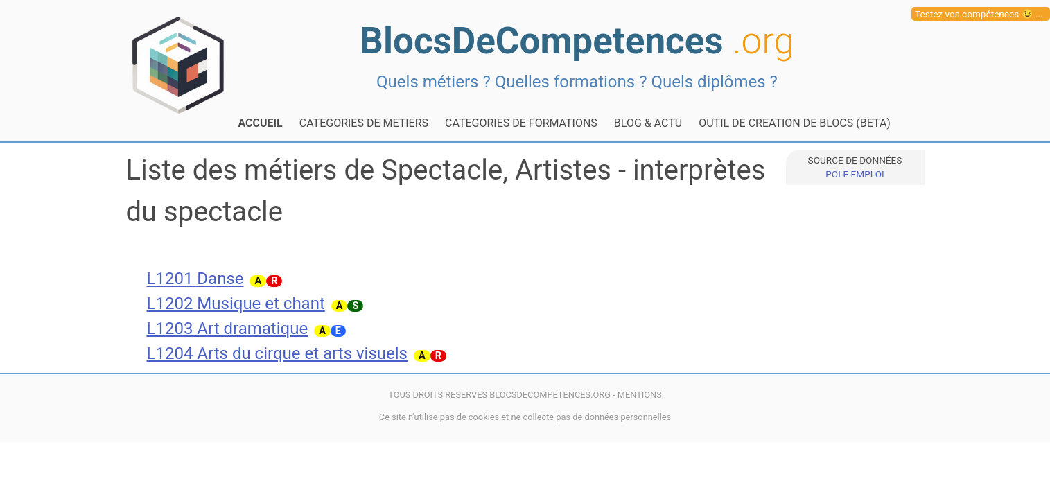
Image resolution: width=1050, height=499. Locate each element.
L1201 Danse (195, 278)
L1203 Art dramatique (227, 328)
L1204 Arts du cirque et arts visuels (277, 353)
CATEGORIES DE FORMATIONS (521, 123)
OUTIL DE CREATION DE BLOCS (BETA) (795, 123)
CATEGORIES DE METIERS (363, 123)
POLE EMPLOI (854, 174)
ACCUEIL (260, 123)
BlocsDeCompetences (577, 40)
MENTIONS (640, 394)
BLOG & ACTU (648, 123)
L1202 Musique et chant (236, 303)
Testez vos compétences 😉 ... (979, 13)
